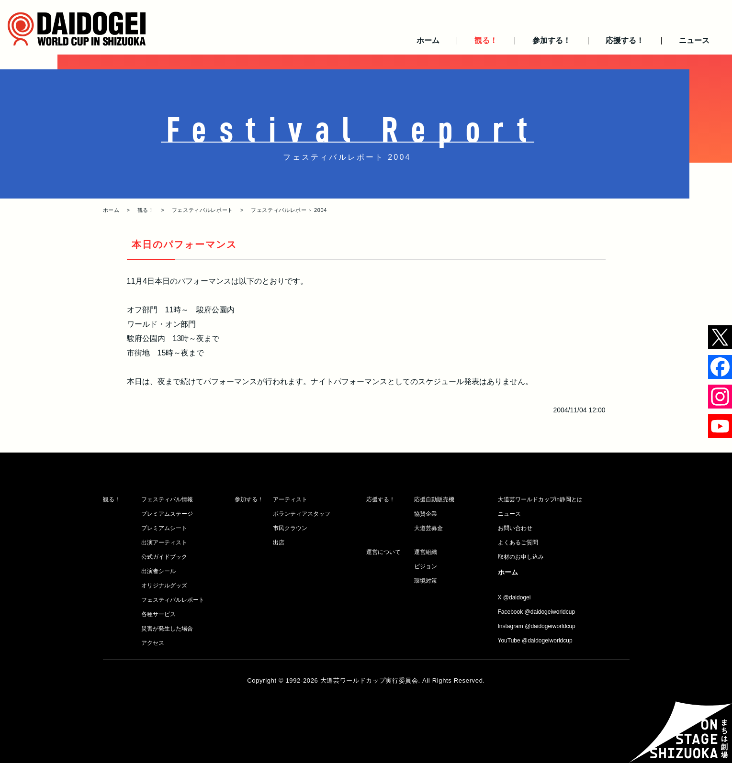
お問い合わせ (515, 528)
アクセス (152, 643)
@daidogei (517, 597)
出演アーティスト (164, 542)
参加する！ (551, 40)
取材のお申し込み (521, 556)
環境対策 (425, 580)
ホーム (428, 40)
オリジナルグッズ (164, 585)
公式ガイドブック (164, 556)
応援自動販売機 (434, 499)
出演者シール (158, 571)
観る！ (485, 40)
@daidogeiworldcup (550, 611)
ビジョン (425, 566)
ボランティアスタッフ (301, 513)
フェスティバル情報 (167, 499)
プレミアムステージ (167, 513)
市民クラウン (290, 528)
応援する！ (625, 40)
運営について (383, 552)
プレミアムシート (164, 528)
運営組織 (425, 552)
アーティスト (290, 499)
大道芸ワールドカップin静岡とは (540, 499)
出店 (278, 542)
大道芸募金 (428, 528)
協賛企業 (425, 513)
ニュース (694, 40)
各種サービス (158, 614)
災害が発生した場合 (167, 628)
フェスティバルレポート (202, 210)
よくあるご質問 (518, 542)
